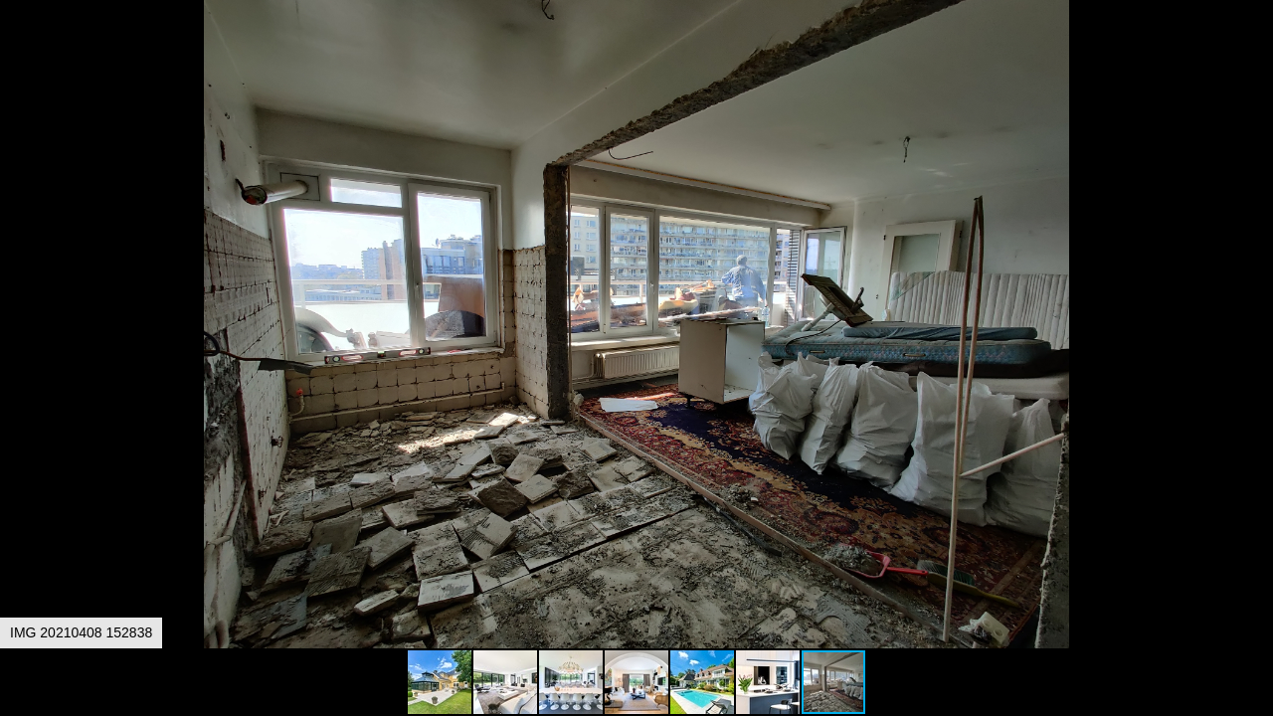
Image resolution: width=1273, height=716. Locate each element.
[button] (1255, 52)
